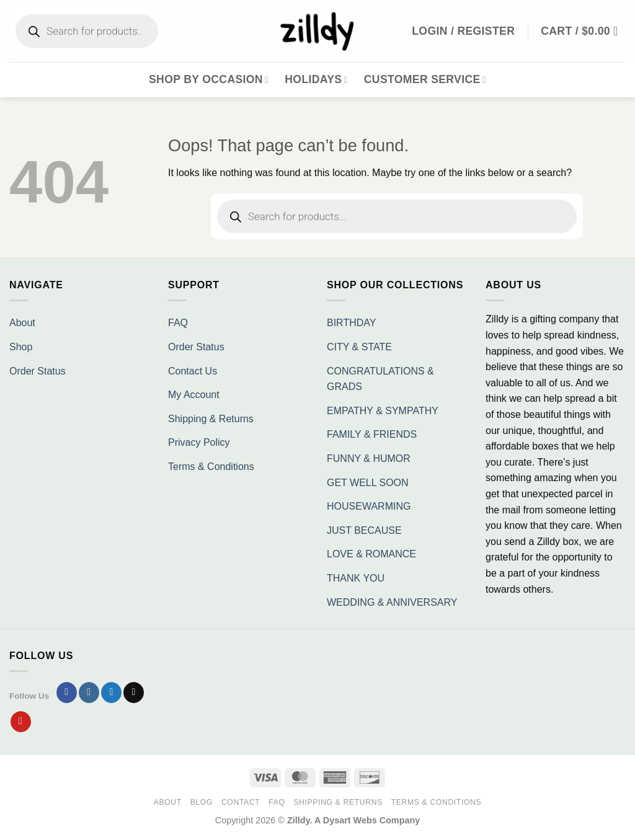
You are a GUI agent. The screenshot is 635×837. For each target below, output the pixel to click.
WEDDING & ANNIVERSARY (392, 602)
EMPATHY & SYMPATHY (382, 410)
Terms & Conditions (211, 466)
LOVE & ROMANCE (371, 554)
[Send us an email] (133, 692)
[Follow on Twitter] (111, 692)
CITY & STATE (359, 347)
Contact (240, 802)
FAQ (178, 322)
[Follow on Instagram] (89, 692)
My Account (194, 394)
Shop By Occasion (209, 79)
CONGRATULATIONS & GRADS (380, 379)
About (22, 322)
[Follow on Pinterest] (21, 721)
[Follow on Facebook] (66, 692)
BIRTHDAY (351, 322)
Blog (201, 802)
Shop (20, 347)
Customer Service (425, 79)
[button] (583, 31)
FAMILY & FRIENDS (372, 434)
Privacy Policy (199, 442)
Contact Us (192, 371)
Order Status (37, 371)
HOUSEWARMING (369, 506)
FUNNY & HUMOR (369, 458)
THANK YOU (355, 578)
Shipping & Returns (211, 419)
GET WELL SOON (368, 482)
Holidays (316, 79)
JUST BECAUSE (364, 530)
